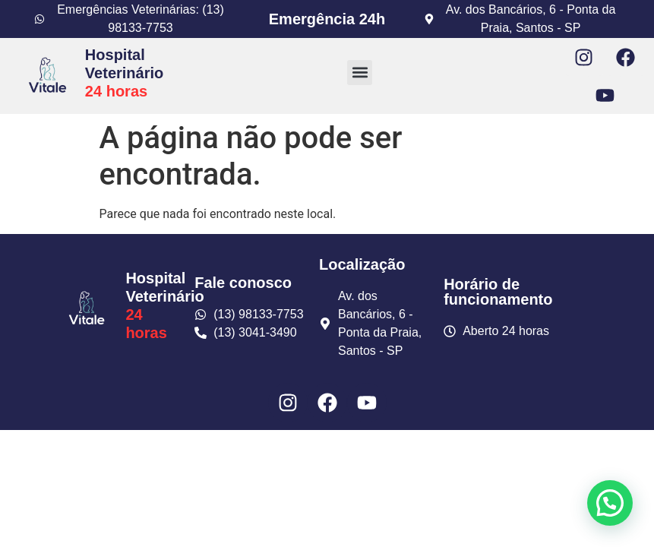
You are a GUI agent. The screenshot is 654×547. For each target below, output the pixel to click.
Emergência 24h (327, 19)
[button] (359, 72)
